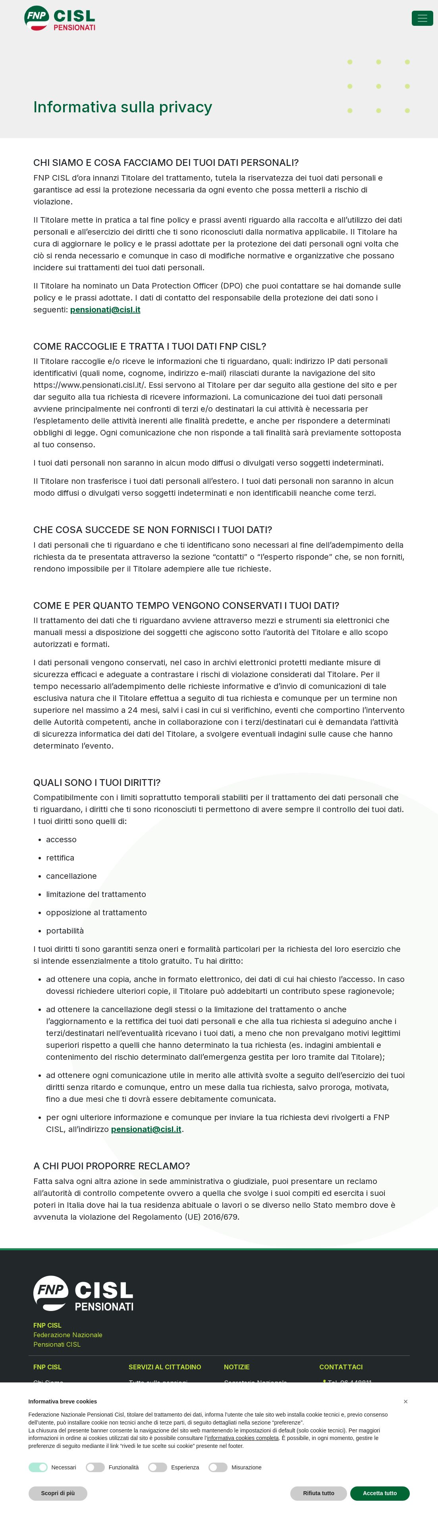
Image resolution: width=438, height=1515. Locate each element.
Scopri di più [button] (58, 1493)
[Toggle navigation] (422, 18)
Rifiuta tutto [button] (318, 1493)
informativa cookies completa (243, 1438)
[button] (405, 1401)
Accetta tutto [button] (380, 1493)
